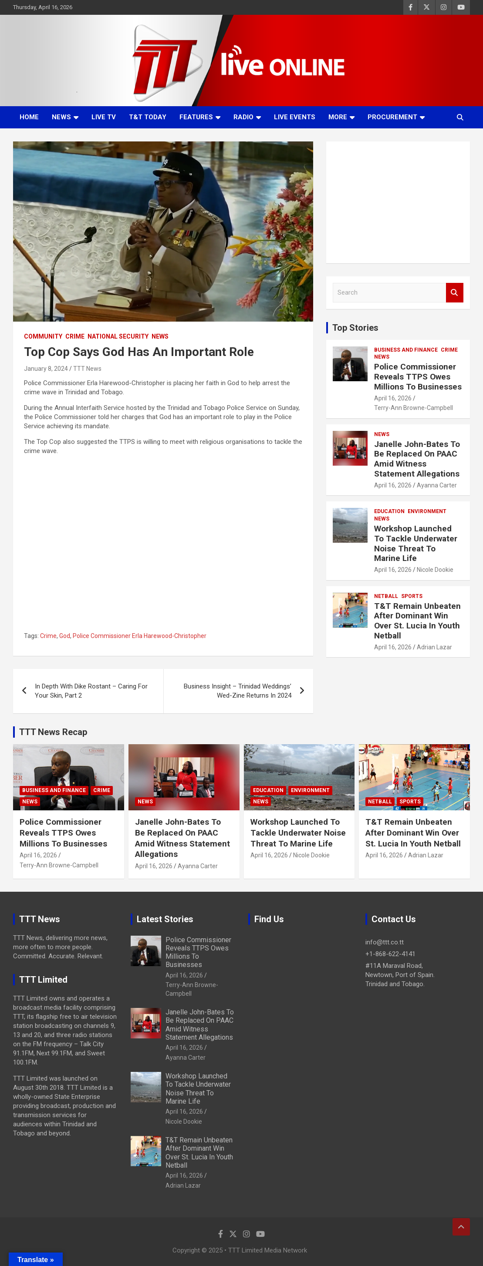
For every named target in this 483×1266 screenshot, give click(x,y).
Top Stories (355, 327)
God (64, 635)
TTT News (87, 368)
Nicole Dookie (435, 569)
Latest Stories (165, 919)
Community (43, 336)
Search (454, 292)
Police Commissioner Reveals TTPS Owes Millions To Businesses (418, 377)
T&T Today (147, 117)
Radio (243, 117)
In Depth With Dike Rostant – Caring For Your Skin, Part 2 (91, 690)
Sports (411, 596)
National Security (118, 336)
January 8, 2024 (46, 368)
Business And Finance (406, 350)
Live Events (294, 117)
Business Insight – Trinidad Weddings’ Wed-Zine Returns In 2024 (237, 690)
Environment (427, 511)
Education (389, 511)
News (61, 117)
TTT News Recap (53, 732)
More (337, 117)
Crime (74, 336)
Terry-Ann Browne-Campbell (413, 407)
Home (29, 117)
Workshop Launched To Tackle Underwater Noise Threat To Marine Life (415, 543)
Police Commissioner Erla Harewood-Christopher (139, 635)
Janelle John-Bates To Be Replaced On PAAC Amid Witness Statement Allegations (417, 459)
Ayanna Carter (437, 485)
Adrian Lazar (434, 647)
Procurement (392, 117)
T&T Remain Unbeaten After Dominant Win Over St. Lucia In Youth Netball (417, 621)
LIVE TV (103, 117)
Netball (386, 596)
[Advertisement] (398, 202)
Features (196, 117)
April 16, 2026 (393, 398)
